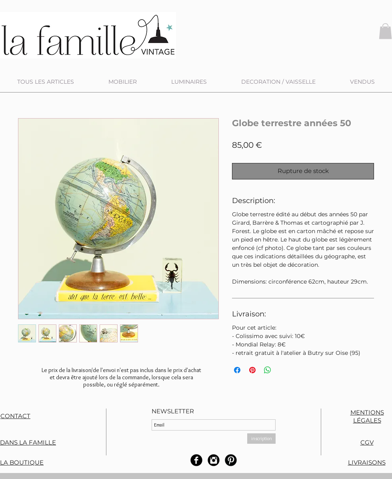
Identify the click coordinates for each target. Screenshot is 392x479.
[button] (385, 31)
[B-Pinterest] (231, 460)
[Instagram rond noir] (214, 460)
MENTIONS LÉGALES (367, 416)
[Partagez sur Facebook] (237, 370)
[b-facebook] (196, 460)
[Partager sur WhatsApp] (267, 370)
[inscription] (261, 438)
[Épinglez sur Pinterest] (252, 370)
